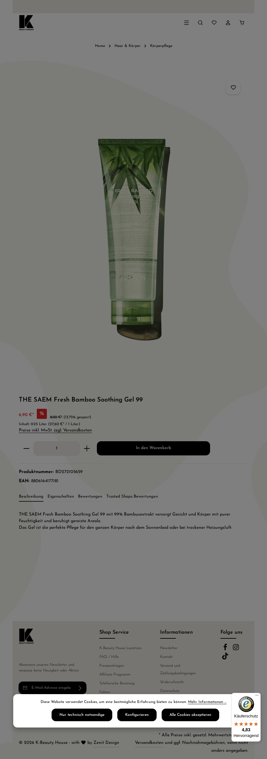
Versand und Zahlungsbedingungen (178, 669)
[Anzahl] (56, 448)
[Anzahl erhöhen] (87, 448)
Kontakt (166, 657)
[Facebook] (226, 650)
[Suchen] (200, 22)
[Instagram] (235, 650)
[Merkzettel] (214, 22)
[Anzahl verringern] (26, 448)
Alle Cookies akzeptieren (190, 717)
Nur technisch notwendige (81, 717)
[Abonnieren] (80, 688)
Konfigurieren (137, 717)
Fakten (104, 692)
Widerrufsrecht (172, 682)
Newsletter (168, 648)
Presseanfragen (111, 666)
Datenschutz (170, 691)
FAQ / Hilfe (109, 657)
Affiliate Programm (114, 674)
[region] (133, 228)
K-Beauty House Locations (120, 648)
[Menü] (186, 22)
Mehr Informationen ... (207, 704)
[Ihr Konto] (228, 22)
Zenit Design (106, 742)
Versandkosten (149, 742)
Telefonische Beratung (117, 683)
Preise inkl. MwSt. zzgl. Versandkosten (55, 430)
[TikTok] (225, 658)
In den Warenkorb (153, 448)
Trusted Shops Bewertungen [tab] (132, 496)
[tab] (31, 497)
